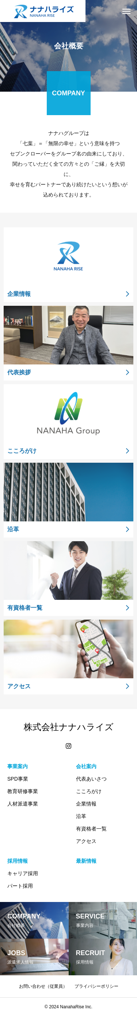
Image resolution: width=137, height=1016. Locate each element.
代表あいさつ (91, 779)
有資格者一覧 (91, 829)
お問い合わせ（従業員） (43, 986)
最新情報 (86, 861)
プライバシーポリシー (96, 986)
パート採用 (20, 886)
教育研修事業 (22, 791)
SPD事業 (17, 779)
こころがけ (89, 791)
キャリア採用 (22, 873)
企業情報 (86, 804)
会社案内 (86, 766)
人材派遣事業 (22, 804)
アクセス (86, 841)
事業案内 (17, 766)
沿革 (81, 816)
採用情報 (17, 861)
